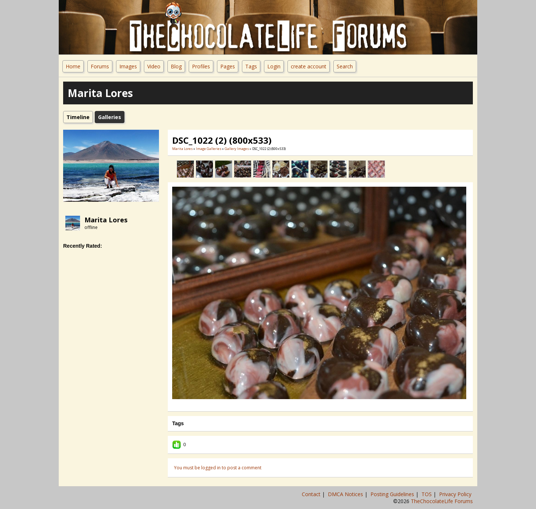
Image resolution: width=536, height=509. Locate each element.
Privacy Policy (456, 494)
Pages (227, 66)
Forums (100, 66)
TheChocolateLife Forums (442, 501)
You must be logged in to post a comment (217, 468)
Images (128, 66)
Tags (251, 66)
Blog (176, 66)
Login (273, 66)
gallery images (237, 148)
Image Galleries (208, 148)
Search (345, 66)
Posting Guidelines (393, 494)
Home (73, 66)
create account (308, 66)
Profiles (201, 66)
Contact (312, 494)
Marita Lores (105, 219)
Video (153, 66)
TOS (427, 494)
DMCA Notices (346, 494)
